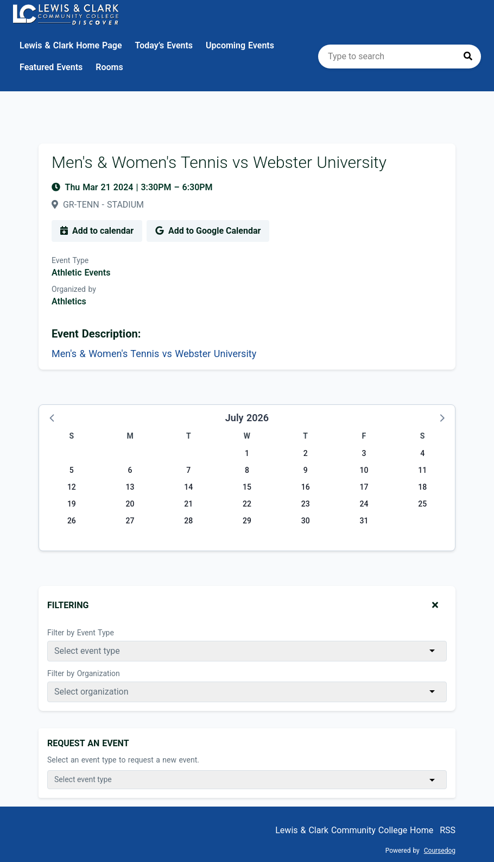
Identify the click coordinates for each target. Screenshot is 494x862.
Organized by (74, 289)
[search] (399, 56)
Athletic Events (81, 272)
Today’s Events (164, 45)
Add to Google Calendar (208, 231)
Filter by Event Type (80, 632)
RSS (447, 830)
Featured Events (51, 67)
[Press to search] (468, 56)
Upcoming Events (240, 45)
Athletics (69, 301)
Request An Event (88, 743)
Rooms (109, 67)
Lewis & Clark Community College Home (354, 830)
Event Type (70, 260)
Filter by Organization (83, 673)
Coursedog (439, 850)
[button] (53, 417)
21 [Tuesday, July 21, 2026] (188, 503)
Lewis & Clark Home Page (71, 45)
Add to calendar (97, 231)
